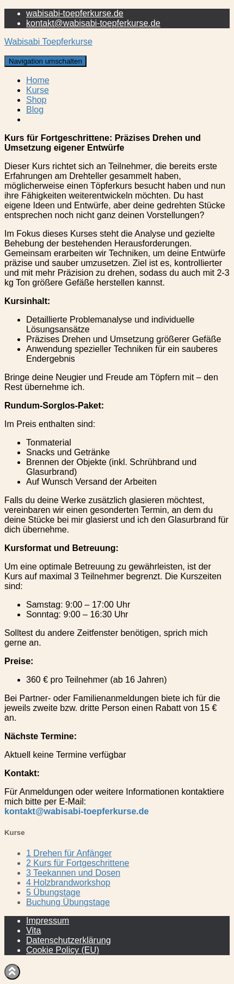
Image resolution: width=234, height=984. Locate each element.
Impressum (47, 920)
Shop (36, 99)
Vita (33, 930)
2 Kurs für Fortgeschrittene (77, 863)
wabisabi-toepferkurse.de (75, 13)
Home (38, 80)
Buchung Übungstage (68, 902)
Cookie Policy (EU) (62, 950)
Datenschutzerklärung (68, 940)
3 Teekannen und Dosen (73, 872)
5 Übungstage (53, 892)
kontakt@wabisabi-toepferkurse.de (93, 23)
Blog (35, 109)
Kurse (37, 90)
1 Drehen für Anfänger (69, 853)
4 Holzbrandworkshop (68, 882)
